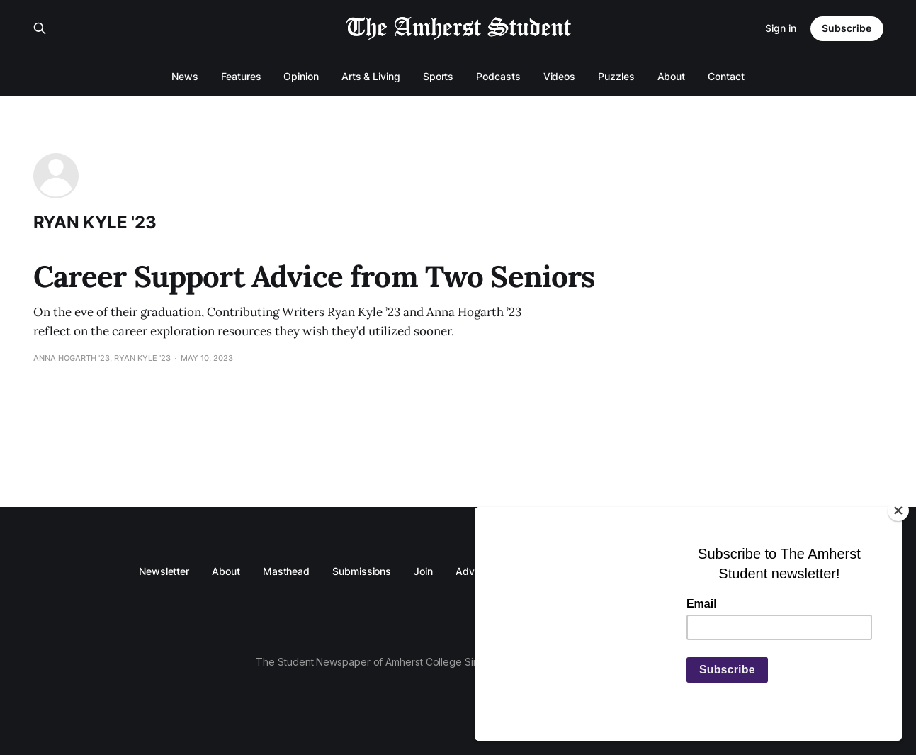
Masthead (286, 571)
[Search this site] (39, 28)
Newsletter (164, 571)
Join (423, 571)
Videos (559, 76)
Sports (438, 76)
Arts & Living (370, 76)
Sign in (780, 28)
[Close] (898, 510)
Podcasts (498, 76)
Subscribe (846, 28)
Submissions (361, 571)
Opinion (300, 76)
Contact (726, 76)
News (184, 76)
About (671, 76)
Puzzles (616, 76)
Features (241, 76)
